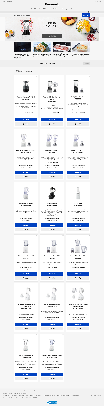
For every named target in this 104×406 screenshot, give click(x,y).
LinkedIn (24, 393)
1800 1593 (26, 397)
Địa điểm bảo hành (75, 395)
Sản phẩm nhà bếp (14, 390)
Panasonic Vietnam (7, 1)
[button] (37, 76)
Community (19, 393)
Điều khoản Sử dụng (23, 395)
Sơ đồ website (14, 395)
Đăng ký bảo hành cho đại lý (63, 395)
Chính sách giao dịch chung (49, 395)
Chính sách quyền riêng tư (35, 395)
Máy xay (33, 390)
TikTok (14, 393)
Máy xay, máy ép (25, 390)
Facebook (5, 393)
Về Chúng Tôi (6, 395)
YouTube (10, 393)
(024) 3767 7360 (33, 397)
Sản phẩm (5, 390)
